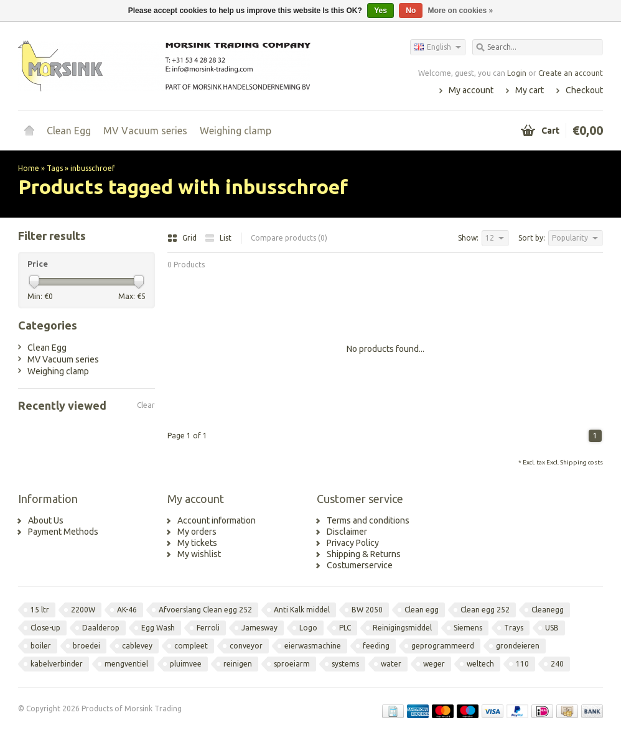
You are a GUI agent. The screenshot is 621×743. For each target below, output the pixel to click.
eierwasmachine (312, 646)
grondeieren (517, 646)
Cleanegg (547, 610)
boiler (40, 646)
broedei (86, 646)
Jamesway (259, 628)
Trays (513, 628)
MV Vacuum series (145, 130)
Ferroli (208, 628)
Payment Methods (63, 532)
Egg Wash (158, 628)
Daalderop (100, 628)
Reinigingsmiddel (402, 628)
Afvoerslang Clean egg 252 (205, 610)
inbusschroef (92, 168)
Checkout (584, 90)
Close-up (45, 628)
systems (345, 664)
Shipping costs (581, 462)
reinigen (237, 664)
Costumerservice (360, 565)
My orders (197, 532)
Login (516, 73)
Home (29, 131)
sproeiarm (292, 664)
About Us (45, 520)
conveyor (246, 646)
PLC (345, 628)
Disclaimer (347, 532)
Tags (55, 168)
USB (552, 628)
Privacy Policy (353, 543)
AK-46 (127, 610)
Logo (308, 628)
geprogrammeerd (442, 646)
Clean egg (421, 610)
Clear (146, 405)
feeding (376, 646)
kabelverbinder (56, 664)
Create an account (570, 73)
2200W (83, 610)
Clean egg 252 (485, 610)
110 (522, 664)
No (411, 10)
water (391, 664)
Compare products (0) (289, 238)
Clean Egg (69, 130)
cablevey (137, 646)
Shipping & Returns (364, 554)
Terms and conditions (368, 520)
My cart (529, 90)
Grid (182, 238)
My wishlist (199, 554)
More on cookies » (460, 10)
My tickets (197, 543)
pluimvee (186, 664)
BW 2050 (367, 610)
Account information (216, 520)
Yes (380, 10)
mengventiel (126, 664)
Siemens (468, 628)
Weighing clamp (235, 130)
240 (557, 664)
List (218, 238)
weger (434, 664)
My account (471, 90)
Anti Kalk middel (302, 610)
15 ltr (39, 610)
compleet (191, 646)
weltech (480, 664)
